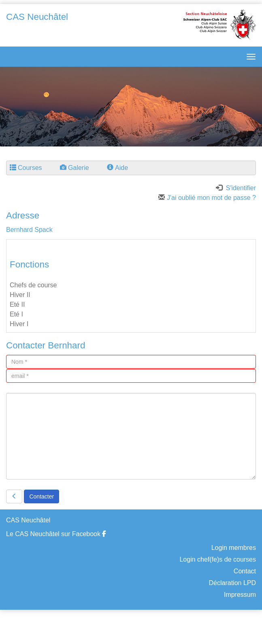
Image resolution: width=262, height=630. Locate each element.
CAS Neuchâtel (37, 17)
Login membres (233, 547)
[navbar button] (249, 57)
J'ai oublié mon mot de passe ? (207, 197)
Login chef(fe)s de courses (217, 559)
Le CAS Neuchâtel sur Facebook (56, 533)
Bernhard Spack (29, 229)
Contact (245, 571)
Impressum (240, 594)
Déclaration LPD (232, 582)
